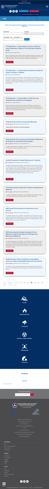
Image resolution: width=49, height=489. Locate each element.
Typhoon (6, 472)
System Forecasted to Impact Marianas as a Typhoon (23, 160)
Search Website (7, 457)
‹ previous (10, 282)
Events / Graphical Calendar (9, 446)
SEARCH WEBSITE (34, 11)
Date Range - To (18, 37)
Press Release (10, 124)
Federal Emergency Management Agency (24, 425)
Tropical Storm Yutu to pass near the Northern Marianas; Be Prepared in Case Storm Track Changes (24, 140)
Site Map (30, 487)
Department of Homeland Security (24, 419)
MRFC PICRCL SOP (24, 423)
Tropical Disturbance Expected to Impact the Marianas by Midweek (24, 188)
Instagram (6, 461)
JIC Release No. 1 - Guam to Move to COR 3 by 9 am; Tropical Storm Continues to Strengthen (22, 99)
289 (4, 284)
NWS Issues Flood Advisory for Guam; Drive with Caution (22, 209)
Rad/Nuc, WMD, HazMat (9, 474)
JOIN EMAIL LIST (23, 11)
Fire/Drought (6, 470)
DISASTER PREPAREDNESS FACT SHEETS (29, 14)
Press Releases (7, 449)
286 (35, 282)
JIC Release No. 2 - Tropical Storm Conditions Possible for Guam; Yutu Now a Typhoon (24, 71)
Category (26, 31)
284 (28, 282)
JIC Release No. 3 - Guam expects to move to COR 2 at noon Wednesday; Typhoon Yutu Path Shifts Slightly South (23, 48)
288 (42, 282)
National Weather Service (24, 436)
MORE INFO (9, 61)
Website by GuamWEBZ (38, 487)
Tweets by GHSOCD (7, 383)
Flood (5, 468)
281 (17, 282)
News (5, 444)
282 (21, 282)
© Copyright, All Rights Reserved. (12, 487)
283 (24, 282)
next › (10, 284)
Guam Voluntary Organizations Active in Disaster (24, 432)
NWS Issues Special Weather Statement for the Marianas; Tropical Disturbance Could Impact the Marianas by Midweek (22, 234)
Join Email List (7, 455)
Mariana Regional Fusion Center (24, 421)
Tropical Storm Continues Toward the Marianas (21, 121)
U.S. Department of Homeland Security (24, 434)
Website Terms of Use (24, 487)
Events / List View (7, 447)
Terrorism (6, 476)
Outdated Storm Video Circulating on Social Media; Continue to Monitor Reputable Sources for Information (24, 260)
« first (5, 282)
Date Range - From (8, 37)
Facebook (6, 459)
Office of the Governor (24, 430)
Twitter (5, 462)
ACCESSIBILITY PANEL (24, 3)
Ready (24, 428)
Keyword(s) (6, 31)
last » (15, 284)
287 (38, 282)
